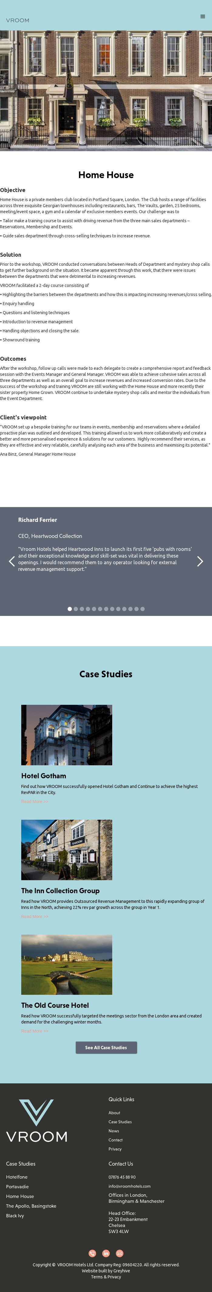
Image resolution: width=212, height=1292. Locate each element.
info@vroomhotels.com (130, 1186)
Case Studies (120, 1121)
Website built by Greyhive (106, 1270)
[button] (203, 17)
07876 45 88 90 (122, 1177)
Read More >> (35, 801)
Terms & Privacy (106, 1276)
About (114, 1112)
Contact (116, 1139)
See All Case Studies (106, 1047)
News (114, 1130)
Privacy (115, 1149)
